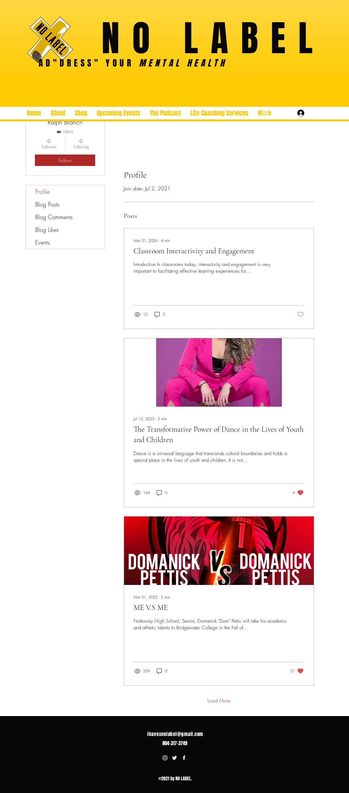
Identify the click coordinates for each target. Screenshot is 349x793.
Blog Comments (54, 217)
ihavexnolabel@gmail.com (175, 734)
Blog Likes (47, 229)
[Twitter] (274, 113)
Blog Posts (47, 204)
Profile (42, 191)
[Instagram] (264, 113)
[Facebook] (283, 113)
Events (42, 242)
